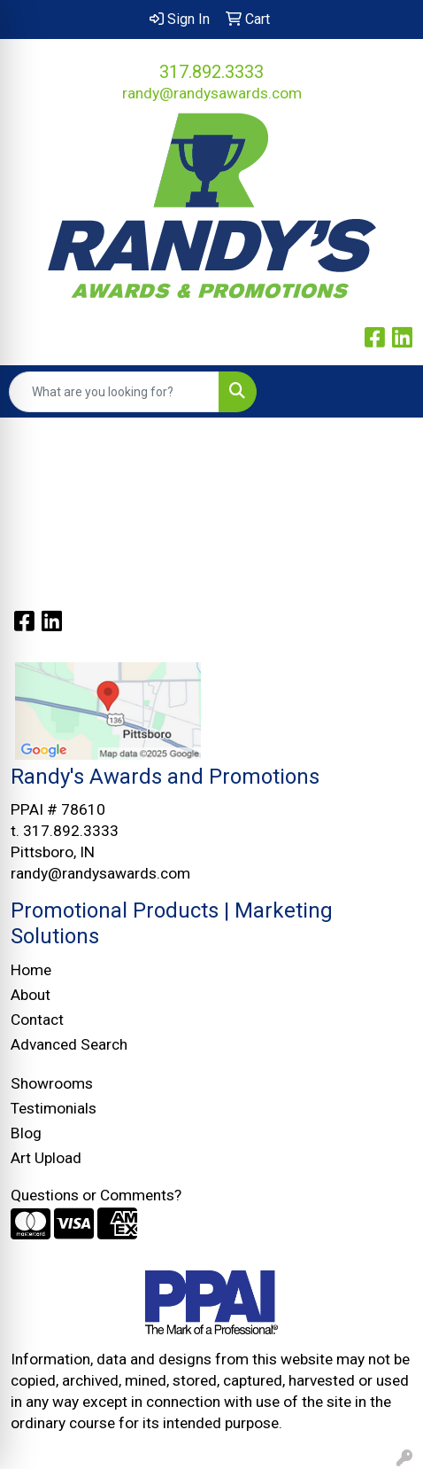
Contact (37, 1019)
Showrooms (52, 1083)
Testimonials (53, 1108)
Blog (26, 1133)
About (30, 995)
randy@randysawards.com (212, 93)
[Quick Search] (114, 391)
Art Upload (46, 1158)
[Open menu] (387, 392)
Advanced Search (69, 1044)
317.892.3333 (211, 71)
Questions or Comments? (96, 1195)
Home (31, 970)
